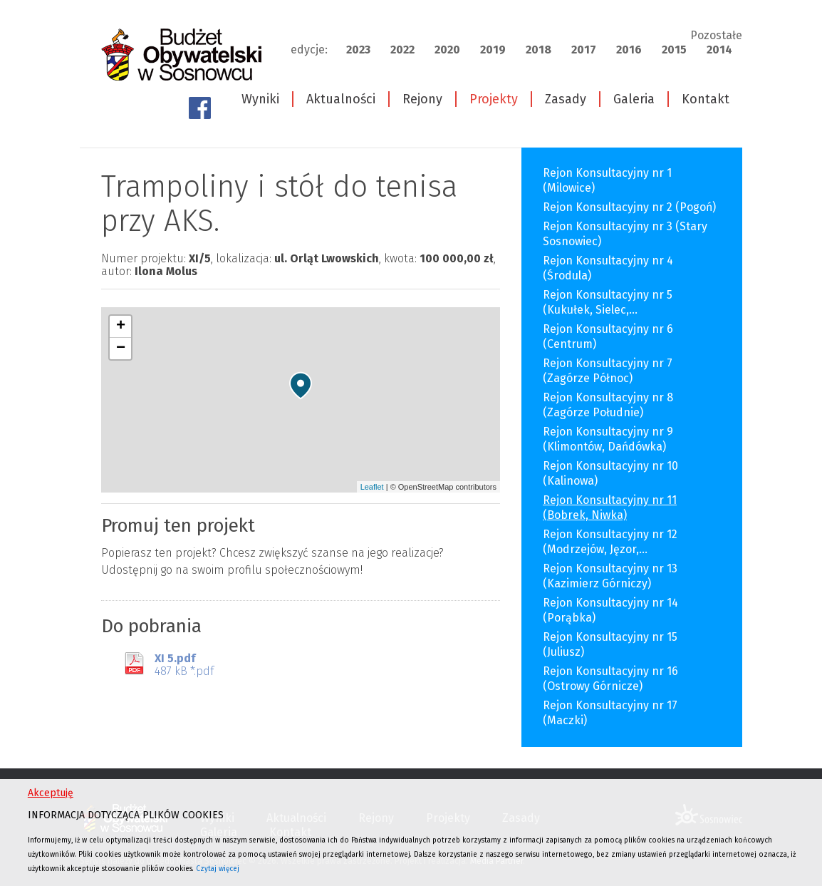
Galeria (634, 99)
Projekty (493, 99)
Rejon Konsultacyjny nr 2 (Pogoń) (629, 207)
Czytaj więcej (217, 869)
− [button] (120, 348)
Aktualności (340, 99)
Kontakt (705, 99)
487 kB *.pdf (184, 665)
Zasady (565, 99)
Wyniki (260, 99)
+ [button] (120, 326)
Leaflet (372, 487)
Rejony (422, 99)
